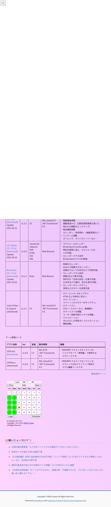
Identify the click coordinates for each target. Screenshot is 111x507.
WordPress (39, 500)
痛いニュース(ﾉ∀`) (19, 440)
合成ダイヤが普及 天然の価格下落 (26, 451)
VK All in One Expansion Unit (74, 500)
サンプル (12, 248)
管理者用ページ (98, 373)
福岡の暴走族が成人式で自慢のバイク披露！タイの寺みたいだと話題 (42, 465)
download (12, 222)
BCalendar (12, 270)
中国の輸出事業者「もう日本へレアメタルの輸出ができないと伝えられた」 (45, 446)
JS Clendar (12, 245)
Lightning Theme (54, 500)
